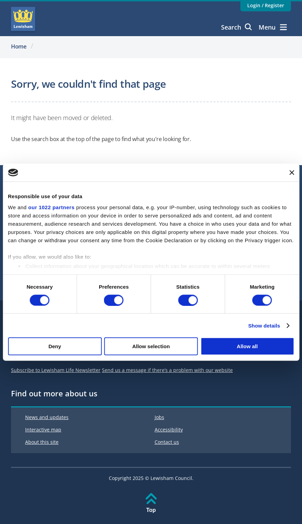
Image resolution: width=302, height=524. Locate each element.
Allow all (247, 346)
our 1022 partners (51, 207)
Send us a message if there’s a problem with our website (167, 370)
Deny (55, 346)
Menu (273, 27)
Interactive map (43, 429)
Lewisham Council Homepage (23, 19)
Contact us (167, 442)
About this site (42, 442)
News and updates (47, 417)
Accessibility (169, 429)
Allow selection (151, 346)
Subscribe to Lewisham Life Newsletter (56, 370)
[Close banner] (291, 172)
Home (19, 46)
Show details (264, 325)
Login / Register (265, 5)
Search (236, 27)
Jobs (159, 417)
